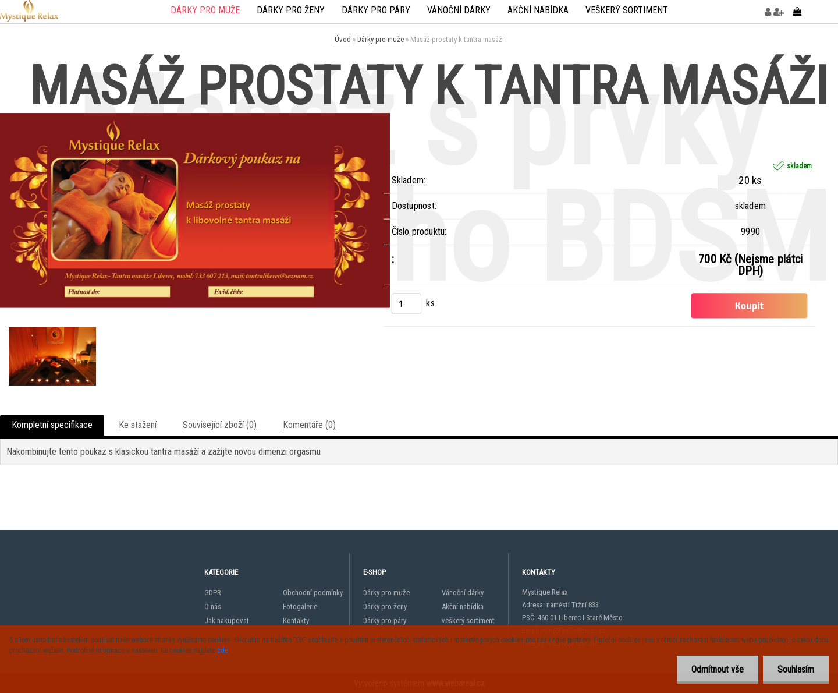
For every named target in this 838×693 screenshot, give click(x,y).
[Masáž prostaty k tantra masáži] (195, 117)
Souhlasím (795, 669)
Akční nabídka (538, 10)
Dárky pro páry (376, 10)
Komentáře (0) (309, 424)
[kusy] (406, 303)
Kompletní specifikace (52, 424)
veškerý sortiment (626, 10)
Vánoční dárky (459, 10)
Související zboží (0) (220, 424)
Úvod (343, 39)
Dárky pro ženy (291, 10)
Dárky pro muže (205, 10)
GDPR (212, 592)
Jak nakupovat (226, 620)
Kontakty (296, 620)
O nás (212, 606)
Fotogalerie (300, 606)
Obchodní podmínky (313, 592)
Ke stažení (138, 424)
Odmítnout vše (717, 669)
